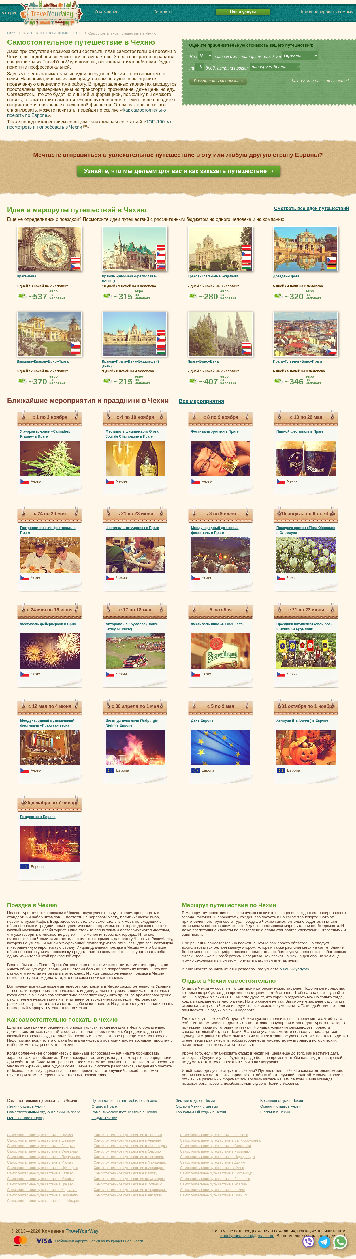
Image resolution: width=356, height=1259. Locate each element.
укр (5, 12)
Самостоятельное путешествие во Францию (129, 1179)
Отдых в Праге (104, 1106)
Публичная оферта (71, 1241)
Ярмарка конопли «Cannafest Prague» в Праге (45, 433)
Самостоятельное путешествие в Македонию (130, 1162)
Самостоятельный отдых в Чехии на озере (44, 1112)
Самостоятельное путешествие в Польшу (213, 1195)
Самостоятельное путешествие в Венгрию (41, 1146)
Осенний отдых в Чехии (280, 1106)
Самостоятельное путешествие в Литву (125, 1173)
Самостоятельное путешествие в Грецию (40, 1184)
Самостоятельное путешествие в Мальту (40, 1162)
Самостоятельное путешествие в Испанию (128, 1184)
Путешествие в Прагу (25, 1118)
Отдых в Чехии (104, 1118)
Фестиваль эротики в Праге (215, 431)
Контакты (162, 11)
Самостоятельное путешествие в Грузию (40, 1135)
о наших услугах (294, 969)
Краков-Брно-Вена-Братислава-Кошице (129, 278)
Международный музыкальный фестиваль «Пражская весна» (47, 722)
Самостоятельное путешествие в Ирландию (42, 1168)
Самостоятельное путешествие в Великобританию (221, 1140)
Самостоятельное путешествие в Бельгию (214, 1135)
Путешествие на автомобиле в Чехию (124, 1100)
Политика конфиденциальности (116, 1241)
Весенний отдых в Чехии (281, 1100)
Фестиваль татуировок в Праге (132, 528)
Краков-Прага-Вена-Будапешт (213, 276)
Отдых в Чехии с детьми (197, 1106)
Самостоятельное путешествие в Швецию (41, 1140)
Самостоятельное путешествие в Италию (213, 1184)
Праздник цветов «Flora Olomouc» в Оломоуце (305, 530)
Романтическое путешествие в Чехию (124, 1112)
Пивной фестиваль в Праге (299, 431)
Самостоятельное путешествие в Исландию (129, 1168)
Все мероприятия (201, 401)
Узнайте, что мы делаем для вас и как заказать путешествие (176, 171)
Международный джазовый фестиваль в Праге (215, 530)
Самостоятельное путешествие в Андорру (128, 1140)
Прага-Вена (26, 276)
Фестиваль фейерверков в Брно (48, 624)
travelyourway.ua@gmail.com (247, 1235)
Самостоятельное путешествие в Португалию (44, 1157)
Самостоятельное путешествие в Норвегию (129, 1157)
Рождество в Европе (38, 817)
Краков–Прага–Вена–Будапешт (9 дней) (130, 363)
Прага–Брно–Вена (203, 361)
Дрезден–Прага (286, 276)
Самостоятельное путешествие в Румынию (215, 1151)
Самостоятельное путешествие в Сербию (127, 1151)
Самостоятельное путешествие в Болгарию (215, 1179)
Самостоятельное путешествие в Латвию (40, 1173)
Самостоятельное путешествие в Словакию (42, 1151)
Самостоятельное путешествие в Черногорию (130, 1190)
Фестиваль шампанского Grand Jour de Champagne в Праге (132, 433)
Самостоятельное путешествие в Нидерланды (217, 1157)
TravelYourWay (82, 1231)
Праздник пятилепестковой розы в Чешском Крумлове (304, 626)
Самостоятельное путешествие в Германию (42, 1195)
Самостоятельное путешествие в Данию (212, 1162)
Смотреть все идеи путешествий (311, 208)
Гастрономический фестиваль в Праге (48, 530)
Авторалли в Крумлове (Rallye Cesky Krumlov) (132, 626)
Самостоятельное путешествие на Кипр (212, 1168)
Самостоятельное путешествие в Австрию (128, 1195)
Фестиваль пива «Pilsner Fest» (217, 624)
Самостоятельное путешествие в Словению (215, 1146)
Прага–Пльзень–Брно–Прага (297, 361)
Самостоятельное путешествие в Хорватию (42, 1190)
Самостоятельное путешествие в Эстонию (128, 1135)
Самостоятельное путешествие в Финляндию (130, 1146)
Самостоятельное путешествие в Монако (40, 1179)
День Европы (202, 720)
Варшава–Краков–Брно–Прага (43, 361)
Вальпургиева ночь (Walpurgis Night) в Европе (132, 722)
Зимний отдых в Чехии (195, 1100)
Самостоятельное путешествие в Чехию (212, 1190)
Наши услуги (243, 12)
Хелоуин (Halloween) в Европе (302, 720)
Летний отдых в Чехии (26, 1106)
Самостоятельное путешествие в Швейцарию (44, 1201)
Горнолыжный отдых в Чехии (201, 1112)
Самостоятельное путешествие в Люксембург (217, 1173)
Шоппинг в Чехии (275, 1112)
